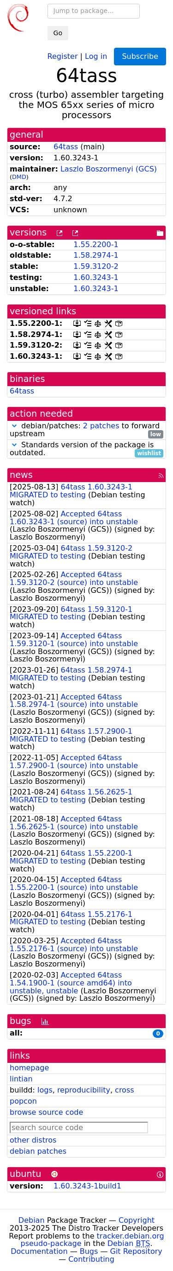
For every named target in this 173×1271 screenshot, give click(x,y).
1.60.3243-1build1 (87, 1186)
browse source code (46, 1112)
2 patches (101, 425)
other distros (33, 1140)
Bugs (89, 1251)
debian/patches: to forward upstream (86, 430)
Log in (96, 55)
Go (58, 33)
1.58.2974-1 (95, 255)
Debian (31, 1220)
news (21, 475)
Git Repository (136, 1251)
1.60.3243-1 (95, 277)
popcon (23, 1101)
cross (124, 1090)
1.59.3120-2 (95, 266)
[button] (14, 425)
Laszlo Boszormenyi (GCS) (108, 169)
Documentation (39, 1251)
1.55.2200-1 (95, 244)
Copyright (137, 1220)
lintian (21, 1078)
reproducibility (83, 1090)
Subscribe (140, 56)
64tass (66, 146)
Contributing (91, 1259)
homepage (29, 1067)
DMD (19, 176)
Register (63, 55)
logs (45, 1090)
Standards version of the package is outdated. (86, 449)
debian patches (38, 1151)
